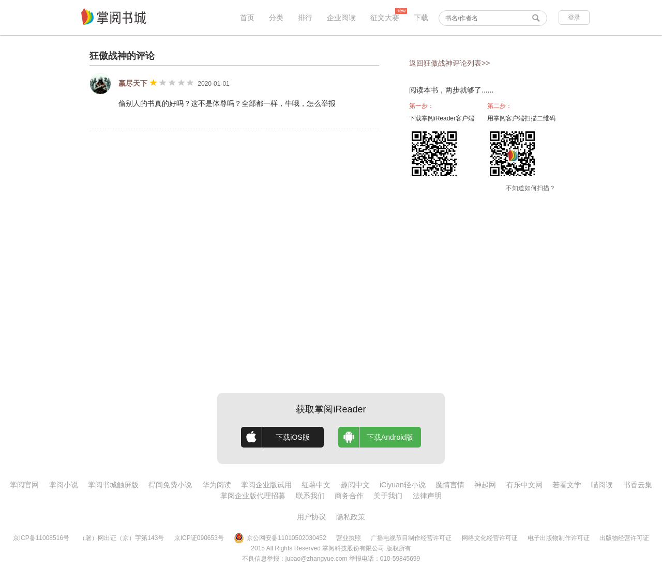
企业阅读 (341, 17)
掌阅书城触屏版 (113, 485)
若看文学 (566, 485)
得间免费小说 (170, 485)
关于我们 (387, 495)
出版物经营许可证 (624, 538)
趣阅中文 (355, 485)
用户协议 (311, 517)
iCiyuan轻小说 (403, 485)
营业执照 (348, 538)
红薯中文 (316, 485)
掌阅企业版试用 (266, 485)
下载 (421, 17)
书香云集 (637, 485)
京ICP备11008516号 (41, 538)
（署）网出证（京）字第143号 (121, 538)
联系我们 (310, 495)
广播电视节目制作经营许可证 (411, 538)
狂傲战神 (108, 56)
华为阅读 (216, 485)
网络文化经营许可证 (490, 538)
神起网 (485, 485)
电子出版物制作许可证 (559, 538)
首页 (247, 17)
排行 (305, 17)
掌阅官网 (24, 485)
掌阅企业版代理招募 (252, 495)
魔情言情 (449, 485)
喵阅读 (602, 485)
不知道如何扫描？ (530, 188)
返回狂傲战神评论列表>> (449, 63)
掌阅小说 (63, 485)
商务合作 (349, 495)
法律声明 (427, 495)
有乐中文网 (524, 485)
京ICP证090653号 (199, 538)
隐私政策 (350, 517)
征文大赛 (384, 17)
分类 (276, 17)
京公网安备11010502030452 (280, 538)
